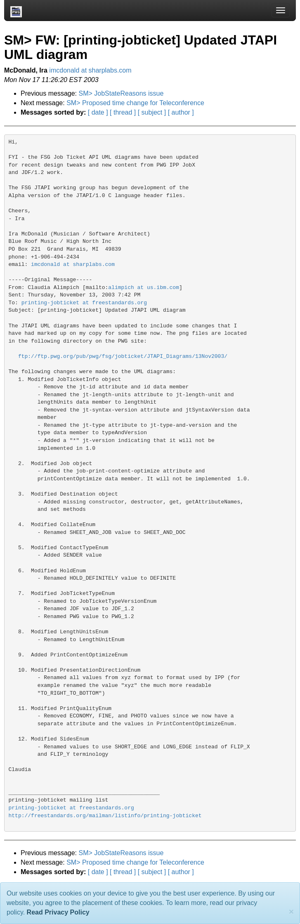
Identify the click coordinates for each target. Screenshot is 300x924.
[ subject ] (152, 112)
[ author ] (181, 112)
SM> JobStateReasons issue (121, 93)
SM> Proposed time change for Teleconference (135, 102)
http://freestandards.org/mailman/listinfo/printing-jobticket (105, 816)
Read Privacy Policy (58, 912)
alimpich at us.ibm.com (143, 287)
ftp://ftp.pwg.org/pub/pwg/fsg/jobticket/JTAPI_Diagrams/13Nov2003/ (122, 356)
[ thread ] (123, 112)
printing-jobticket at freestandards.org (84, 303)
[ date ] (98, 112)
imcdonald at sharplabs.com (90, 70)
